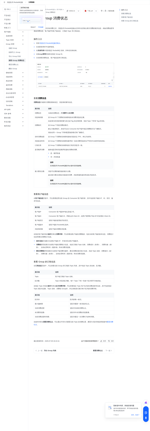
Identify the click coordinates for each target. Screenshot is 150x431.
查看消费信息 (126, 13)
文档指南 (31, 2)
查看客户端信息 (127, 17)
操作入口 (124, 10)
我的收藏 (111, 11)
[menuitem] (14, 48)
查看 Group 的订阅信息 (129, 21)
